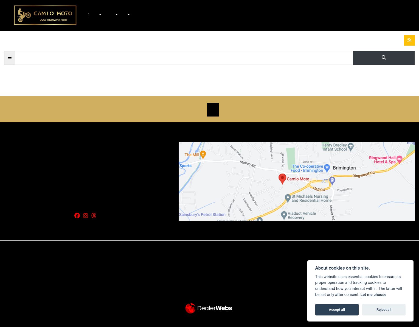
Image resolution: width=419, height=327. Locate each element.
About (128, 15)
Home (94, 15)
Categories (10, 57)
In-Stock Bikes (105, 15)
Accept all (337, 309)
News (122, 15)
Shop (110, 15)
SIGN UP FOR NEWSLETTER (213, 110)
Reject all (383, 309)
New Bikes (100, 15)
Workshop (116, 15)
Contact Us (134, 15)
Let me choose (374, 294)
